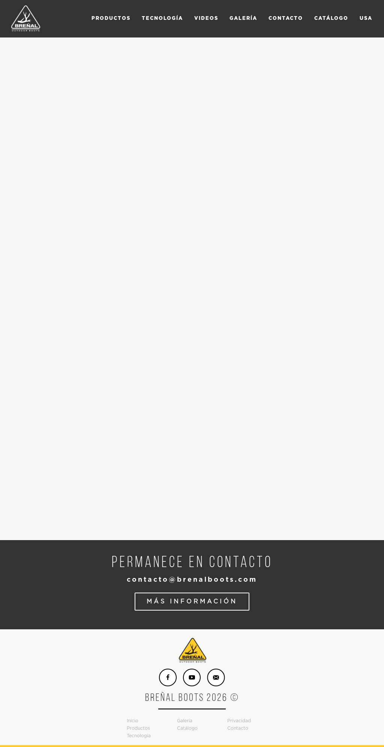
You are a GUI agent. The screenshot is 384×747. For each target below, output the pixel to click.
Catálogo (187, 728)
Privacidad (239, 721)
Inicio (132, 721)
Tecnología (139, 736)
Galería (184, 721)
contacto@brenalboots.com (192, 579)
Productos (138, 728)
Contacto (237, 728)
